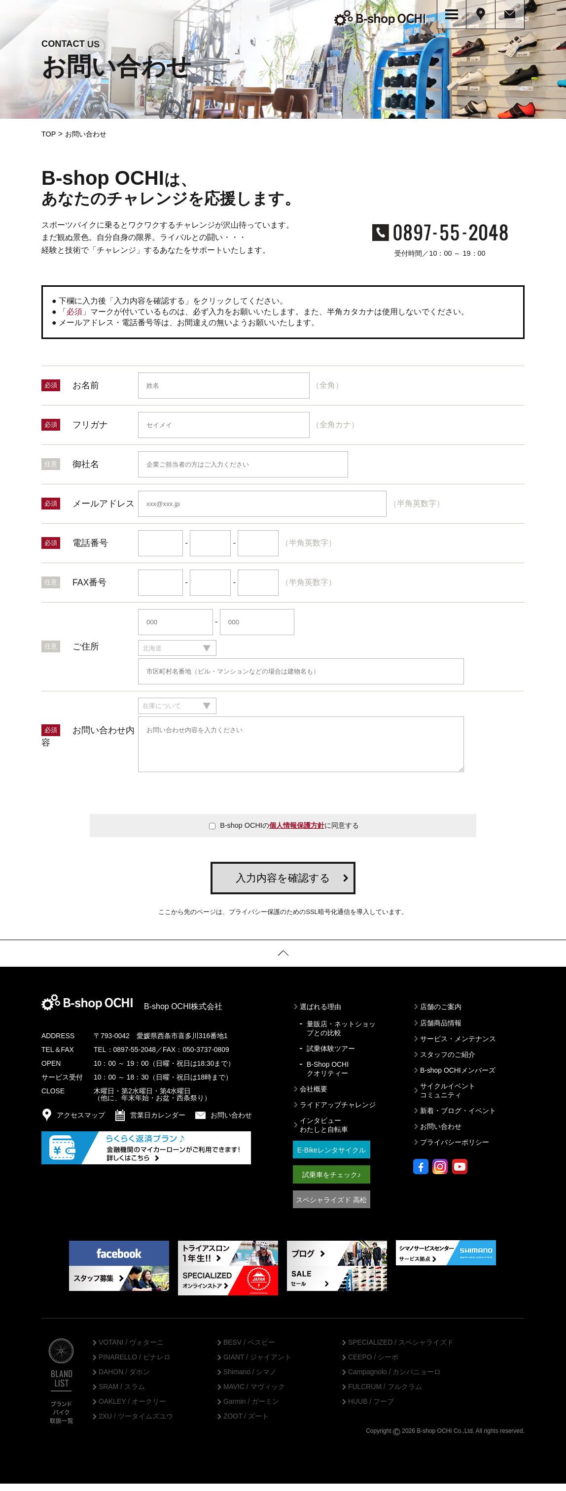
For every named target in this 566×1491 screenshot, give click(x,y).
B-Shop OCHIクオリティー (328, 1076)
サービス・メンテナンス (458, 1046)
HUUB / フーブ (371, 1409)
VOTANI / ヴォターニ (131, 1350)
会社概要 (313, 1097)
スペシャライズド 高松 (331, 1207)
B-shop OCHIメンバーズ (457, 1078)
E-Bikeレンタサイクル (331, 1158)
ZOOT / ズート (246, 1424)
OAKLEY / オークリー (132, 1409)
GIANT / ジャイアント (257, 1364)
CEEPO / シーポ (373, 1364)
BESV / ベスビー (249, 1350)
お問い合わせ (440, 1134)
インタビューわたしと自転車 (324, 1132)
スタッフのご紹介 (447, 1062)
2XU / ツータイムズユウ (136, 1424)
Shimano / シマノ (250, 1379)
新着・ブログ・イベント (458, 1118)
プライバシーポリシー (454, 1150)
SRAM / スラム (122, 1394)
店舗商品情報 (440, 1030)
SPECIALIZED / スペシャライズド (401, 1350)
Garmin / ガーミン (251, 1409)
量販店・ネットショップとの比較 (341, 1035)
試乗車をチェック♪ (331, 1182)
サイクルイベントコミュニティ (447, 1097)
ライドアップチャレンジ (338, 1113)
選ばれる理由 (320, 1014)
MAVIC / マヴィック (254, 1394)
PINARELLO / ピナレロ (135, 1364)
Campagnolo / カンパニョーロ (394, 1379)
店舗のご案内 (440, 1014)
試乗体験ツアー (331, 1056)
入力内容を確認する (283, 885)
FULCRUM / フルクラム (385, 1394)
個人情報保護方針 (296, 833)
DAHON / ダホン (124, 1379)
